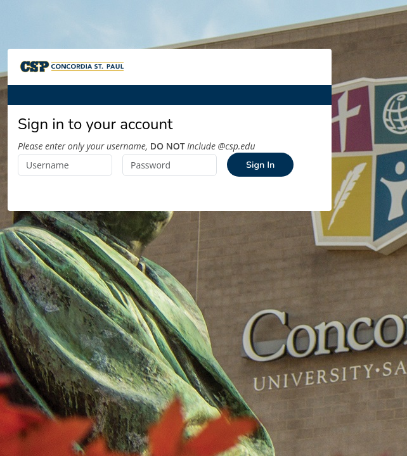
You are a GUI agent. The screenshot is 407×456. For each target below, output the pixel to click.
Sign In (260, 164)
